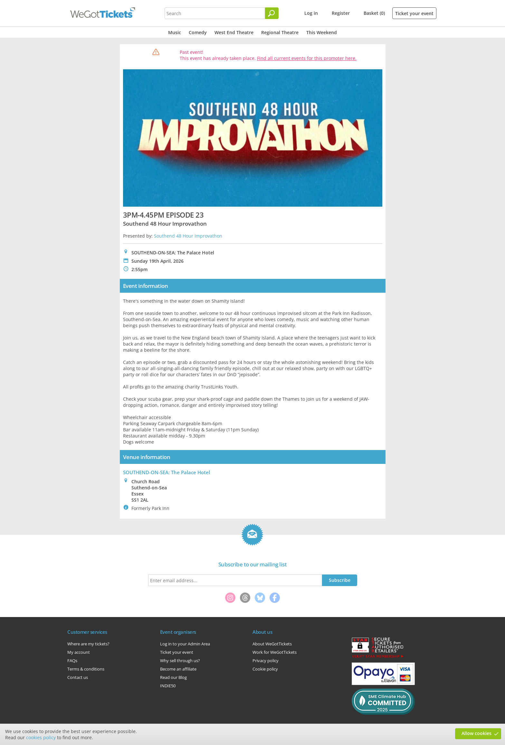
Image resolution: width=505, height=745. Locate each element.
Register (341, 13)
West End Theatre (233, 32)
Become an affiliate (178, 669)
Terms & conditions (85, 669)
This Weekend (321, 32)
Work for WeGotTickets (274, 652)
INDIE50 (168, 686)
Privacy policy (265, 660)
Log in (311, 13)
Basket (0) (374, 13)
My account (78, 652)
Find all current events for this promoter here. (307, 58)
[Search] (272, 13)
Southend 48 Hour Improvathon (188, 236)
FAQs (72, 660)
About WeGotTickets (272, 644)
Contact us (77, 677)
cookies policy (41, 737)
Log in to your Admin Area (185, 644)
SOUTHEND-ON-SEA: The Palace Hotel (166, 472)
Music (174, 32)
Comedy (198, 32)
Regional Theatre (280, 32)
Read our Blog (173, 677)
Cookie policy (265, 669)
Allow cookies (476, 733)
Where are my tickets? (88, 644)
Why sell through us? (180, 660)
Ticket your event (414, 13)
